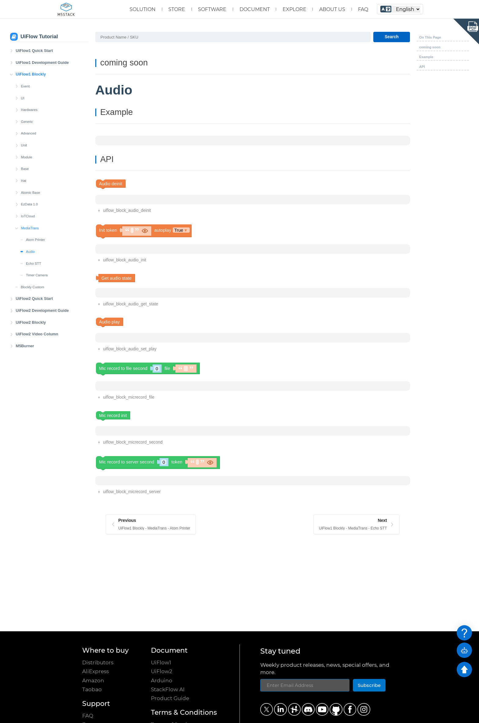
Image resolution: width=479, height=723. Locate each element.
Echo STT (33, 263)
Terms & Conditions (184, 712)
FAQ (363, 9)
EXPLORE (294, 9)
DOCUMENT (255, 9)
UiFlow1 (161, 662)
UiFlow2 (161, 671)
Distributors (97, 662)
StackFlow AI (168, 689)
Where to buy (105, 650)
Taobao (92, 689)
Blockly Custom (32, 287)
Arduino (161, 680)
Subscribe (369, 685)
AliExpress (95, 671)
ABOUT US (332, 9)
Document (169, 650)
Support (96, 703)
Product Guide (170, 698)
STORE (176, 9)
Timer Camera (37, 275)
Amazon (93, 680)
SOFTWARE (212, 9)
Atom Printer (35, 240)
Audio (30, 251)
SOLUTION (142, 9)
